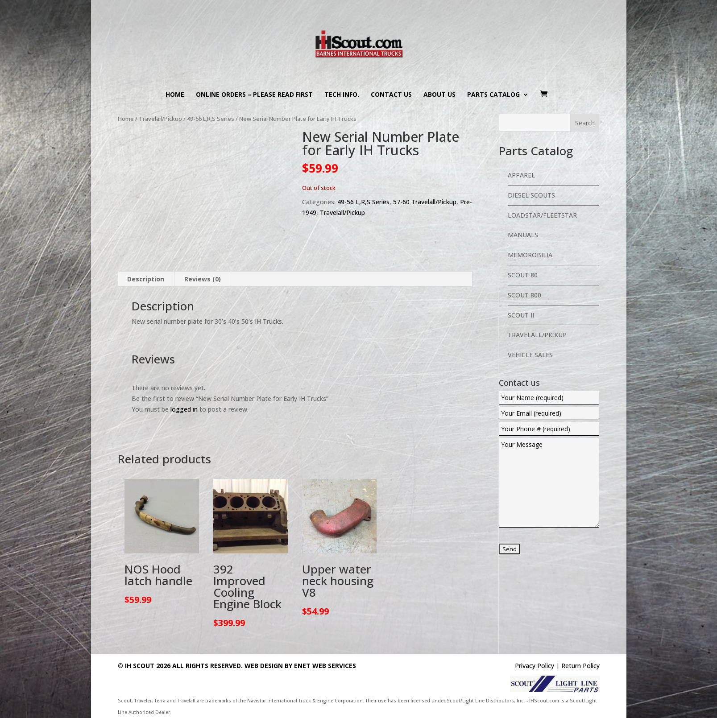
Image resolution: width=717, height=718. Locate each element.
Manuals (523, 235)
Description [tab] (145, 279)
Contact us (391, 95)
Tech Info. (341, 95)
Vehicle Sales (530, 355)
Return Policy (580, 665)
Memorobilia (530, 255)
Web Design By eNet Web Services (300, 665)
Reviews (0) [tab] (202, 279)
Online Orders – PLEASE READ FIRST (254, 95)
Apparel (521, 175)
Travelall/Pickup (160, 119)
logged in (184, 409)
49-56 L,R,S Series (210, 119)
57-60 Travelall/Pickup (424, 202)
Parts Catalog (493, 95)
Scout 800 (524, 295)
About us (439, 95)
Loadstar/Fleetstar (542, 215)
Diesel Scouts (531, 195)
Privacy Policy (534, 665)
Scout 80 (523, 275)
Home (175, 95)
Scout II (521, 315)
